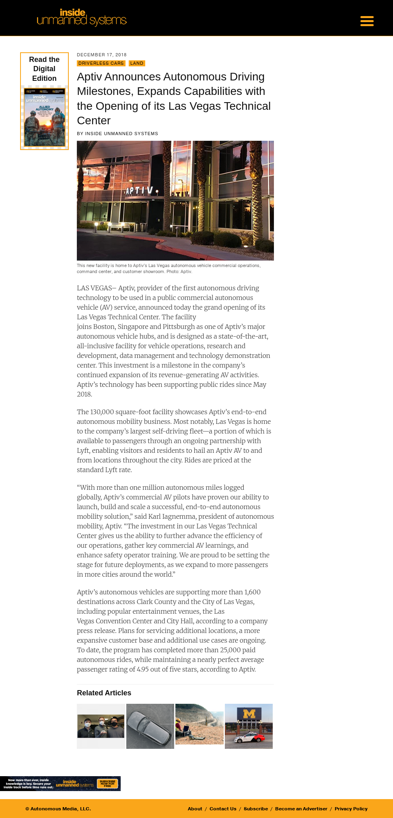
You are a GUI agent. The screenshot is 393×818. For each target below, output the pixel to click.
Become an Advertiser (301, 809)
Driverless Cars (101, 63)
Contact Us (223, 809)
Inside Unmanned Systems (121, 133)
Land (137, 63)
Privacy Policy (351, 809)
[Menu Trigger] (367, 20)
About (195, 809)
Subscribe (256, 809)
